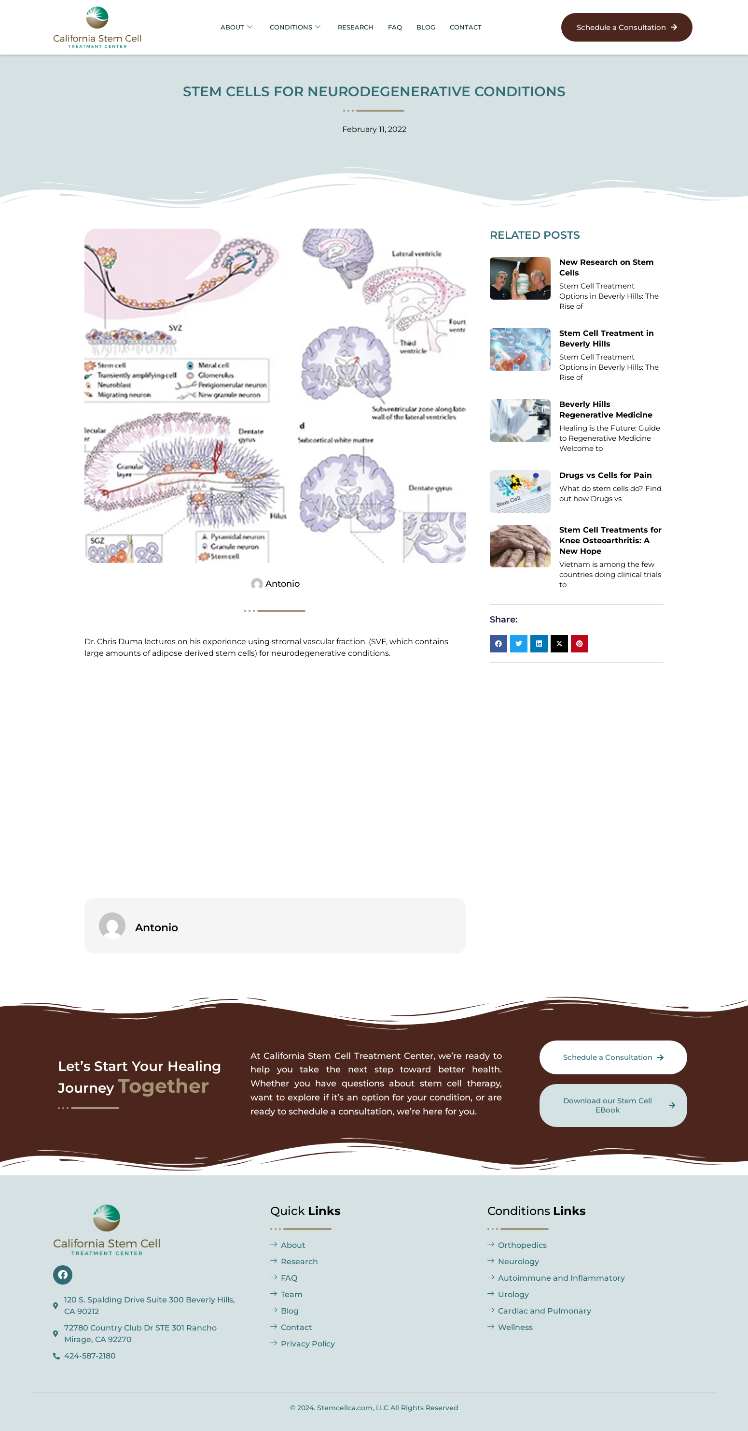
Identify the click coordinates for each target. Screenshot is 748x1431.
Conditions (290, 26)
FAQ (399, 26)
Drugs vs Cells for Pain (605, 475)
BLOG (432, 26)
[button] (498, 643)
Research (355, 26)
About (226, 26)
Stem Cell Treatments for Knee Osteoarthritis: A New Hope (610, 540)
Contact (476, 26)
